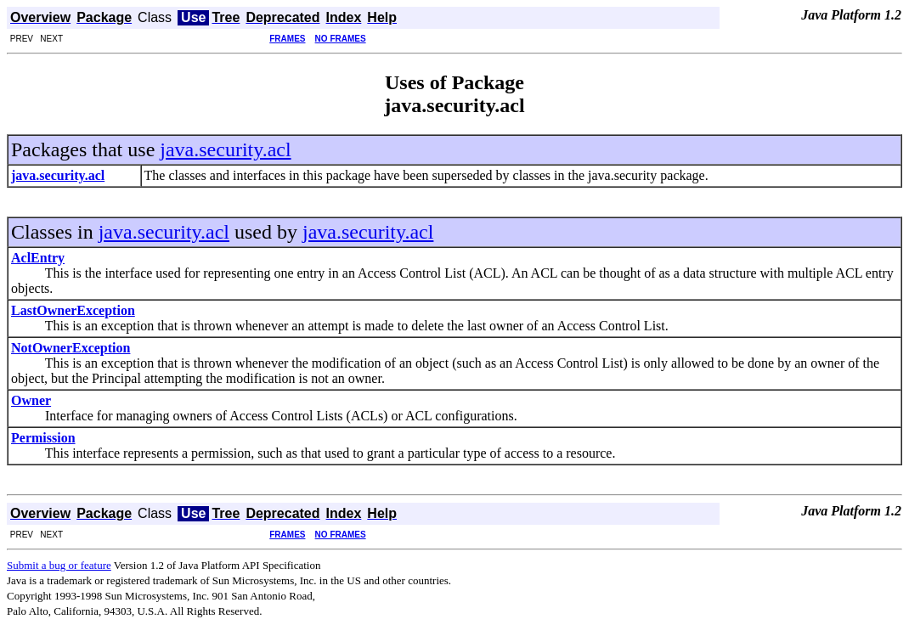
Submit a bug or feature (59, 565)
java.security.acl (225, 149)
